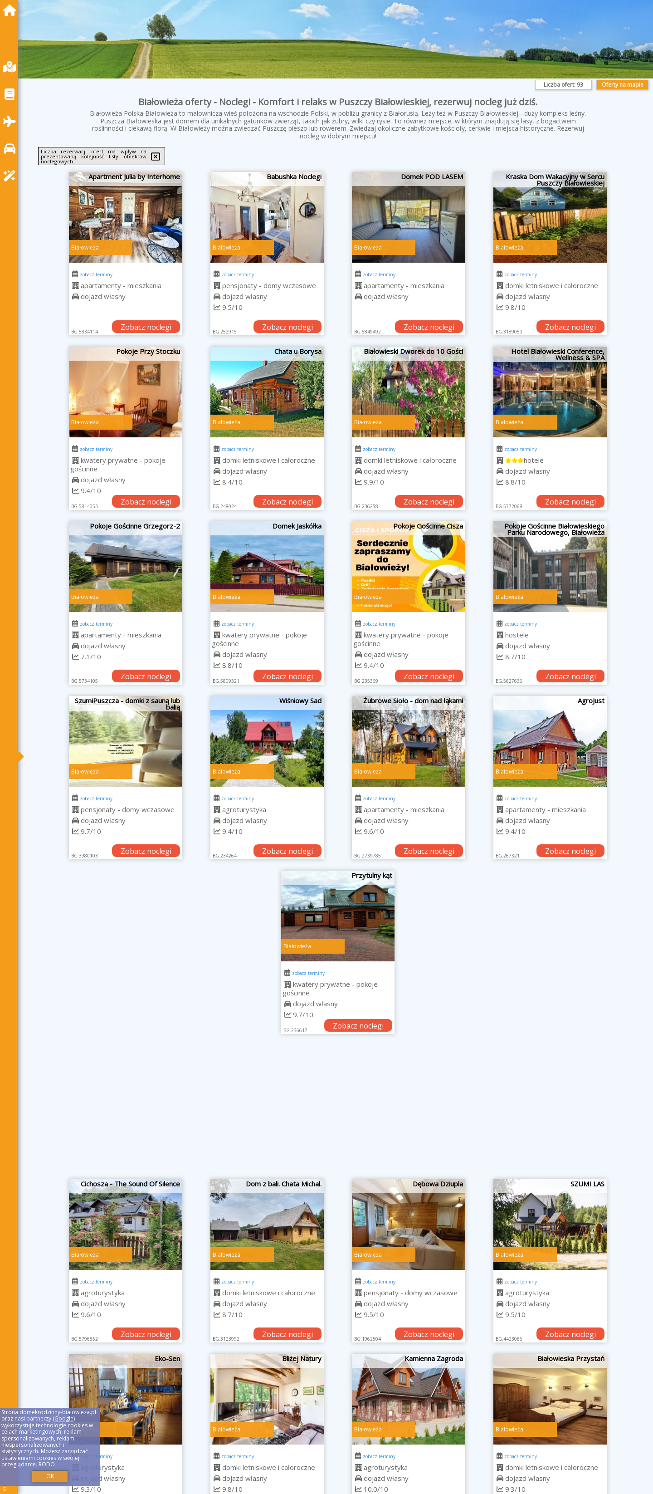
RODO (47, 1464)
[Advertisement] (338, 1111)
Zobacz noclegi (146, 327)
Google (63, 1418)
